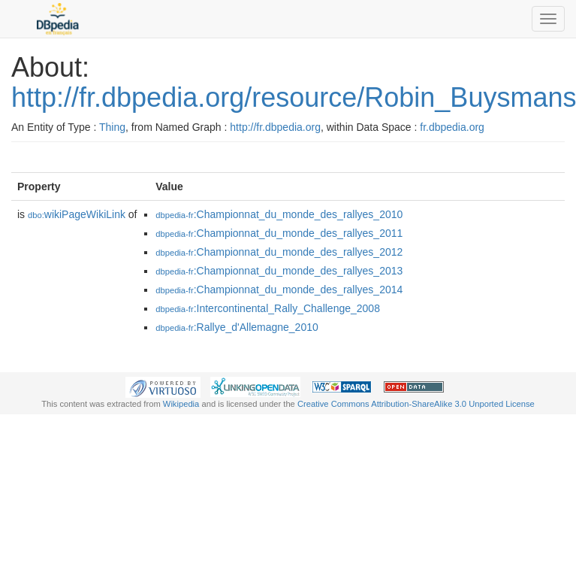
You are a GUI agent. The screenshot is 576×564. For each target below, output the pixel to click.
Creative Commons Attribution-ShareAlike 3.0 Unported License (416, 403)
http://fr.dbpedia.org (275, 127)
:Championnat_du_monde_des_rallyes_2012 (279, 252)
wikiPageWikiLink (76, 214)
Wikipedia (181, 403)
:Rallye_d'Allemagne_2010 (236, 327)
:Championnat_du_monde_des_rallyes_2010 (279, 214)
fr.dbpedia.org (452, 127)
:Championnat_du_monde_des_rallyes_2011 (279, 233)
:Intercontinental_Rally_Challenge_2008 (267, 308)
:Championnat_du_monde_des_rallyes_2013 (279, 271)
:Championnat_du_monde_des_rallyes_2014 (279, 290)
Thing (112, 127)
